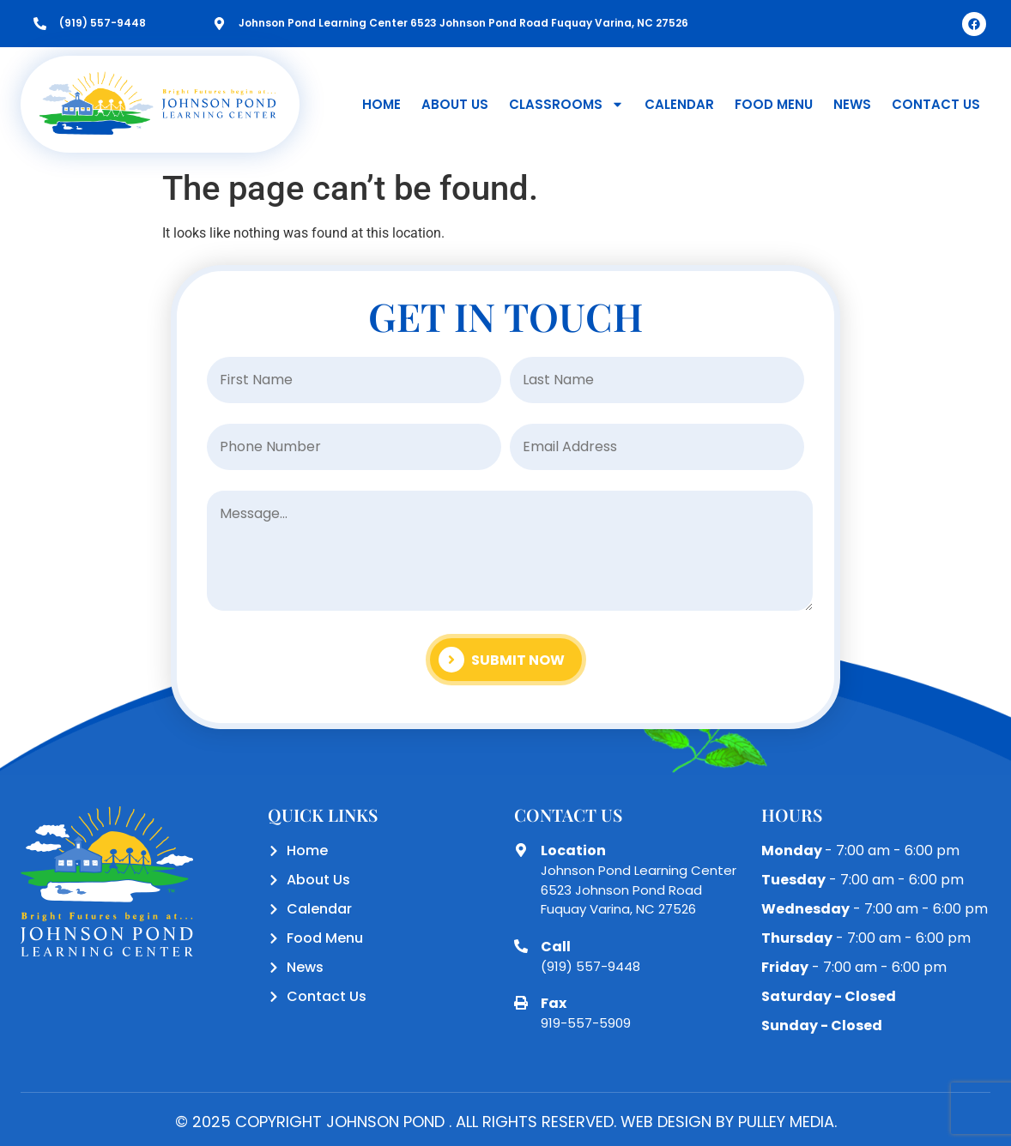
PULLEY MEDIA (786, 1121)
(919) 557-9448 (102, 22)
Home (381, 104)
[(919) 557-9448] (39, 23)
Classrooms (566, 104)
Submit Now (502, 660)
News (852, 104)
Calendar (679, 104)
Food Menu (774, 104)
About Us (454, 104)
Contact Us (936, 104)
